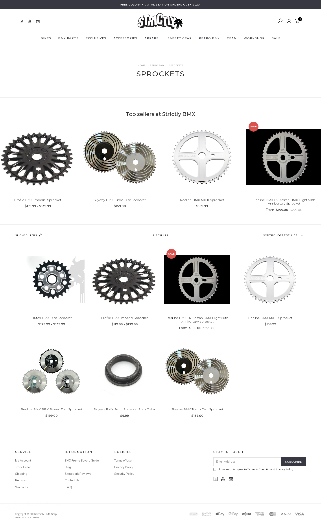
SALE (276, 38)
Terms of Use (123, 460)
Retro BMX (209, 38)
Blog (68, 467)
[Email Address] (247, 461)
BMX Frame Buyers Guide (82, 460)
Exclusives (96, 38)
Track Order (23, 467)
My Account (23, 460)
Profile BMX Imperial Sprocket (37, 200)
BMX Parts (68, 38)
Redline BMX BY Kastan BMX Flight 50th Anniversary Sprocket (284, 202)
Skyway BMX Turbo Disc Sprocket (120, 200)
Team (232, 38)
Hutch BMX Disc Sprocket (51, 329)
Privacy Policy (123, 467)
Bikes (46, 38)
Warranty (21, 487)
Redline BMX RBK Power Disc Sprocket (51, 421)
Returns (20, 480)
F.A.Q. (69, 487)
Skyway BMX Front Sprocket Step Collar (124, 421)
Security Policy (124, 473)
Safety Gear (180, 38)
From (284, 210)
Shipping (21, 473)
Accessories (125, 38)
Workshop (254, 38)
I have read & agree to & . (253, 469)
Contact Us (72, 480)
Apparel (152, 38)
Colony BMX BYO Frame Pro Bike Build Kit (42, 507)
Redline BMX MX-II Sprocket (202, 200)
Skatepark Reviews (78, 473)
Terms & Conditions (260, 469)
